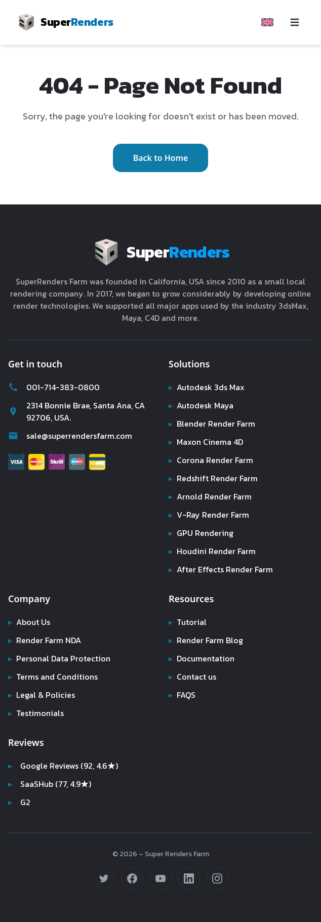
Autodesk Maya (202, 405)
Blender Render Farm (213, 423)
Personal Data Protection (59, 658)
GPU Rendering (202, 533)
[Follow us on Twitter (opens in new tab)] (104, 878)
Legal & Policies (41, 695)
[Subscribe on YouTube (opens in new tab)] (160, 878)
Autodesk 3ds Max (208, 387)
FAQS (182, 695)
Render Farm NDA (46, 640)
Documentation (202, 658)
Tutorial (187, 622)
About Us (29, 622)
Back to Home (160, 157)
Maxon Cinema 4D (207, 442)
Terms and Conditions (53, 676)
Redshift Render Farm (214, 478)
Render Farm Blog (207, 640)
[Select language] (267, 22)
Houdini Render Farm (213, 551)
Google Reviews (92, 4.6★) (64, 766)
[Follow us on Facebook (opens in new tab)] (132, 878)
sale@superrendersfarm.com (72, 435)
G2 (19, 802)
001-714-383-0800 (51, 387)
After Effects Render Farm (221, 569)
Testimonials (36, 713)
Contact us (193, 676)
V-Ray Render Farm (209, 515)
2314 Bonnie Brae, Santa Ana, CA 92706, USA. (79, 411)
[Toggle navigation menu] (295, 22)
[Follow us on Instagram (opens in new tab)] (217, 878)
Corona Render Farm (212, 460)
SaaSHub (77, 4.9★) (51, 784)
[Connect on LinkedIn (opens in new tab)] (189, 878)
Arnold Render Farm (211, 496)
